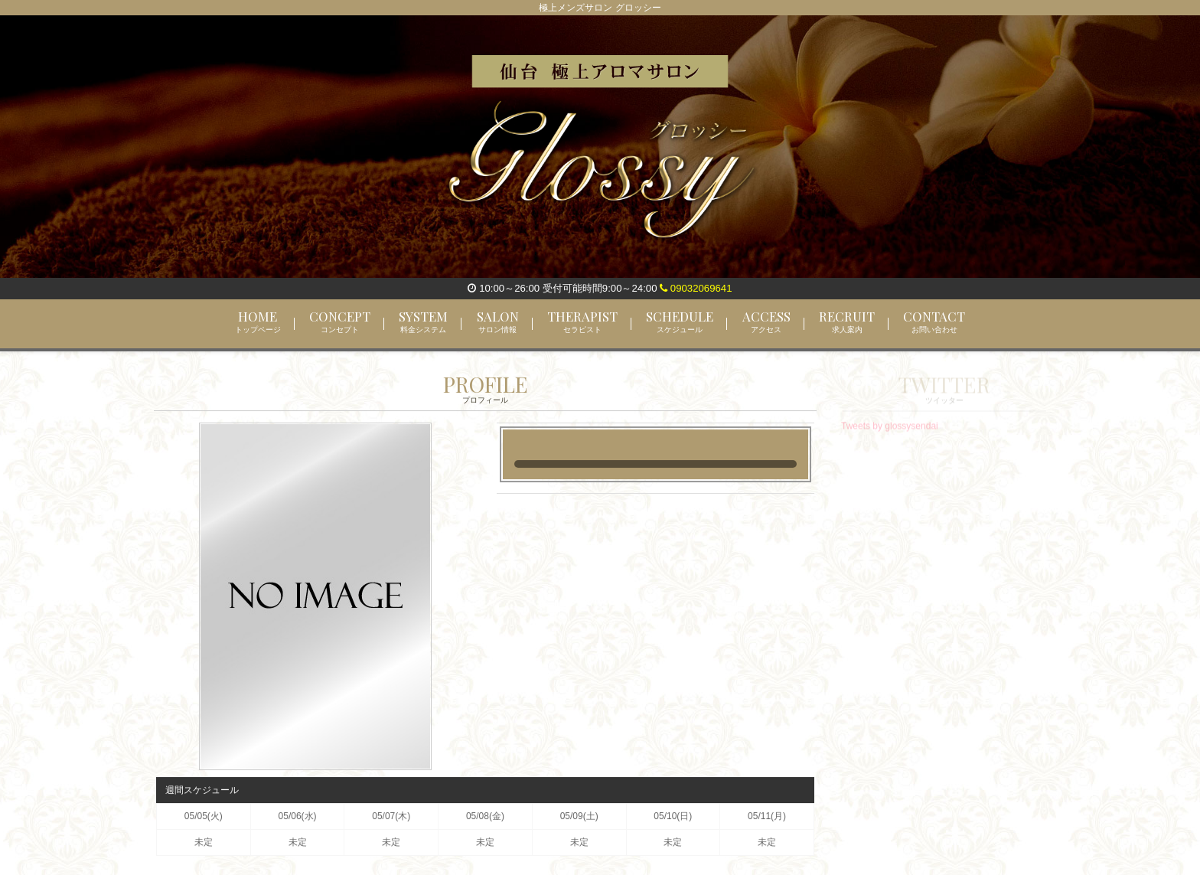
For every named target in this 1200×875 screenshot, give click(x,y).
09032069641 (696, 288)
